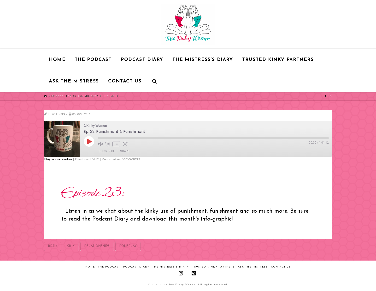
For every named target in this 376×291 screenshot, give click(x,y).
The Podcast (109, 267)
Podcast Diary (136, 267)
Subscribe (107, 151)
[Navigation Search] (154, 81)
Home (90, 267)
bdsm (52, 246)
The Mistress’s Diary (171, 267)
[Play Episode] (89, 141)
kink (71, 246)
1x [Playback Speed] (116, 144)
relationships (97, 246)
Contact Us (281, 267)
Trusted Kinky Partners (213, 267)
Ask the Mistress (253, 267)
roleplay (128, 246)
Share (124, 151)
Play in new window (58, 159)
